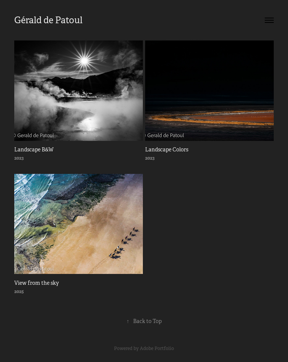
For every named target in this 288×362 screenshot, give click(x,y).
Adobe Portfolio (157, 349)
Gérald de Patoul (48, 20)
